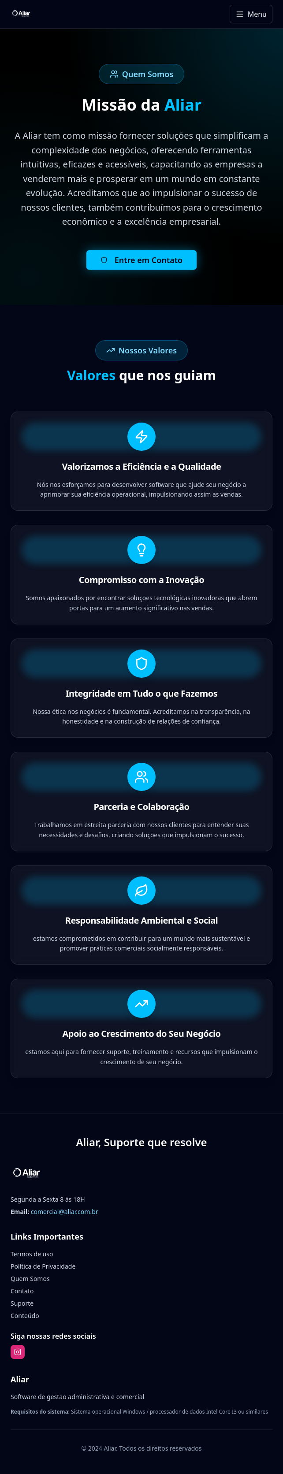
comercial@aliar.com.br (64, 1211)
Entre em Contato (141, 260)
